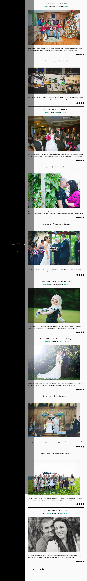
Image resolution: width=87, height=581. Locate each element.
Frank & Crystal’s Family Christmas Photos (56, 4)
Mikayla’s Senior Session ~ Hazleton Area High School (56, 285)
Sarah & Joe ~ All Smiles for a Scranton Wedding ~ (55, 400)
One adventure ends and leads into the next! (56, 61)
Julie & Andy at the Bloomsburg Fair (56, 168)
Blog (46, 6)
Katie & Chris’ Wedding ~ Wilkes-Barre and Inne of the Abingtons (56, 342)
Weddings (48, 230)
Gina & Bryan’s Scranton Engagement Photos (56, 515)
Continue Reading (33, 54)
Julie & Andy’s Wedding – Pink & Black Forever (56, 110)
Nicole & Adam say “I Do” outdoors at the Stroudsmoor (55, 227)
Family (48, 6)
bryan (60, 6)
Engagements (48, 170)
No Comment (65, 6)
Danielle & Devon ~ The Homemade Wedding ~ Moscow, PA (56, 458)
